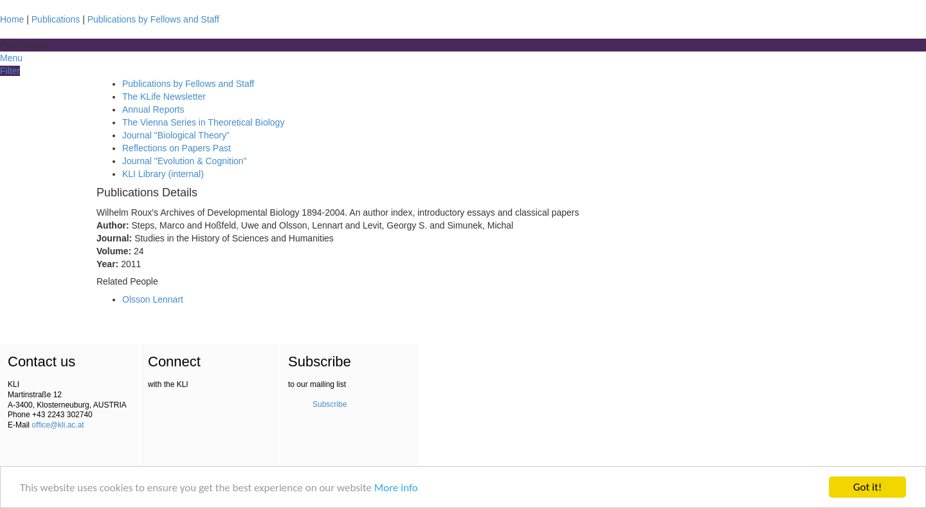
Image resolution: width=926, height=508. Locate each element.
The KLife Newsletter (164, 96)
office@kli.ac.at (58, 424)
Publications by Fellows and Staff (153, 19)
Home (12, 19)
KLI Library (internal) (163, 174)
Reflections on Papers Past (176, 148)
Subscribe (330, 404)
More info (396, 487)
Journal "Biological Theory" (176, 135)
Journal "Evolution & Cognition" (184, 161)
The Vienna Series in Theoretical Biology (203, 122)
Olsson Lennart (152, 299)
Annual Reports (153, 109)
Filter (10, 71)
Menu (11, 58)
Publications (56, 19)
